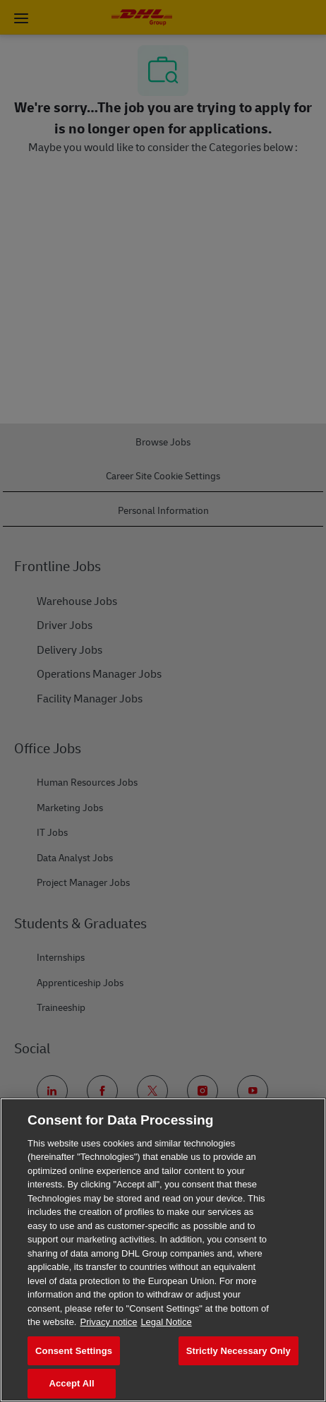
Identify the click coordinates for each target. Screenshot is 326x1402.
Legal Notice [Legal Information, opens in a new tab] (165, 1322)
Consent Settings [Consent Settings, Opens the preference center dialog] (73, 1351)
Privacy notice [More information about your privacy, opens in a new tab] (108, 1322)
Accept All (71, 1383)
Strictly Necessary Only (238, 1351)
